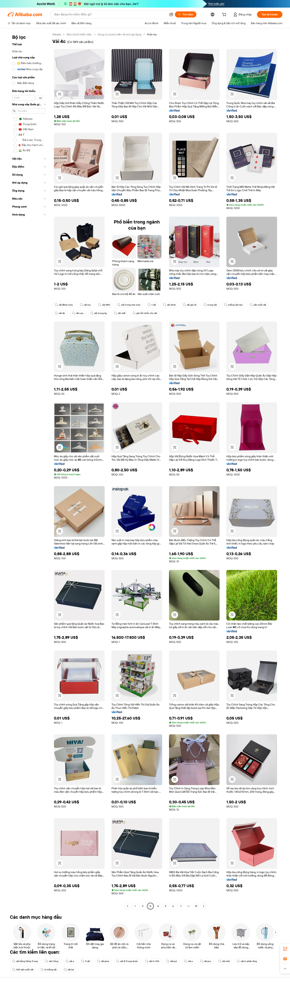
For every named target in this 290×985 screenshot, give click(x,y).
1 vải (152, 304)
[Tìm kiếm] (185, 14)
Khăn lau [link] (152, 34)
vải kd (69, 969)
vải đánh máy (64, 304)
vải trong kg (98, 313)
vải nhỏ (224, 961)
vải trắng (51, 961)
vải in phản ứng (247, 961)
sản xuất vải (258, 304)
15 (196, 906)
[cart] (225, 15)
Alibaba (56, 34)
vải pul (171, 961)
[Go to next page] (203, 906)
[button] (171, 14)
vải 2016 (169, 304)
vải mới (119, 313)
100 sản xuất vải (22, 969)
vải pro (205, 961)
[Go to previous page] (127, 906)
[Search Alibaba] (110, 14)
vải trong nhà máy (128, 304)
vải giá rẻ (189, 304)
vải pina (103, 961)
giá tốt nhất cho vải (145, 313)
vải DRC (104, 304)
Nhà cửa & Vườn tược (79, 34)
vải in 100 (152, 961)
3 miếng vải (49, 969)
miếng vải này (233, 304)
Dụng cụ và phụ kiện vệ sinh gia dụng (119, 34)
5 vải (85, 961)
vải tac (85, 304)
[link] (285, 949)
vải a (188, 961)
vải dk (60, 313)
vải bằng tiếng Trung (25, 961)
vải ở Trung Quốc (127, 961)
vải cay (77, 313)
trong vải (210, 304)
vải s (70, 961)
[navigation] (29, 470)
